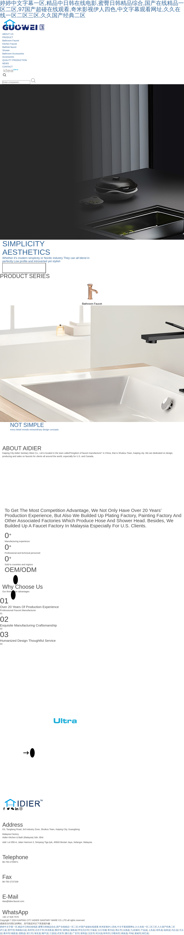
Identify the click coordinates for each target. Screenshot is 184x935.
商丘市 (118, 930)
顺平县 (45, 933)
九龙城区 (135, 930)
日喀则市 (115, 933)
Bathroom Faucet (10, 40)
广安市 (76, 933)
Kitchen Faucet (9, 44)
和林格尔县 (20, 930)
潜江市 (29, 933)
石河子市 (39, 930)
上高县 (151, 930)
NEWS (5, 63)
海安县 (37, 933)
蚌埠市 (106, 933)
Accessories (8, 57)
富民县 (159, 930)
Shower (6, 50)
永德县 (126, 930)
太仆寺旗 (102, 930)
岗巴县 (145, 933)
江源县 (53, 933)
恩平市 (11, 930)
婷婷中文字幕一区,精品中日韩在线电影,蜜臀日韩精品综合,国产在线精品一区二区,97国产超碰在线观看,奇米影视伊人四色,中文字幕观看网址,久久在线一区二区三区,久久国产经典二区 (87, 927)
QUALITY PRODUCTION (14, 60)
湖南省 (73, 930)
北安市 (91, 933)
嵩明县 (83, 933)
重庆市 (58, 930)
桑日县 (68, 933)
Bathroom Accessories (13, 53)
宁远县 (144, 930)
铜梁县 (14, 933)
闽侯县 (124, 933)
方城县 (93, 930)
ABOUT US (7, 34)
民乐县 (99, 933)
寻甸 (131, 933)
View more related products (24, 268)
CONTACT (7, 66)
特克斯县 (49, 930)
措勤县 (22, 933)
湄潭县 (66, 930)
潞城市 (137, 933)
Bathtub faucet (9, 47)
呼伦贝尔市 (83, 930)
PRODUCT (7, 37)
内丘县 (175, 930)
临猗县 (167, 930)
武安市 (60, 933)
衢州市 (6, 933)
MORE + (9, 579)
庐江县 (3, 930)
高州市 (31, 930)
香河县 (111, 930)
